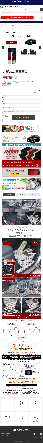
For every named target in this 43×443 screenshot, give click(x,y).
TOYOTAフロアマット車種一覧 (9, 25)
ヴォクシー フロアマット (18, 25)
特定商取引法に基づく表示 (5, 433)
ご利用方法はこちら (21, 3)
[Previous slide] (1, 18)
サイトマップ (3, 437)
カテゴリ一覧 (2, 25)
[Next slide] (42, 18)
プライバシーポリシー (4, 435)
